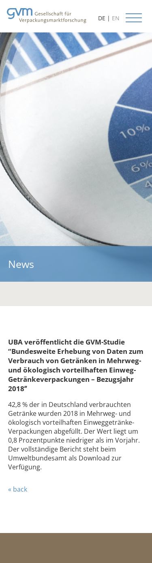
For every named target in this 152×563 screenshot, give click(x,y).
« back (17, 489)
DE (101, 18)
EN (116, 18)
